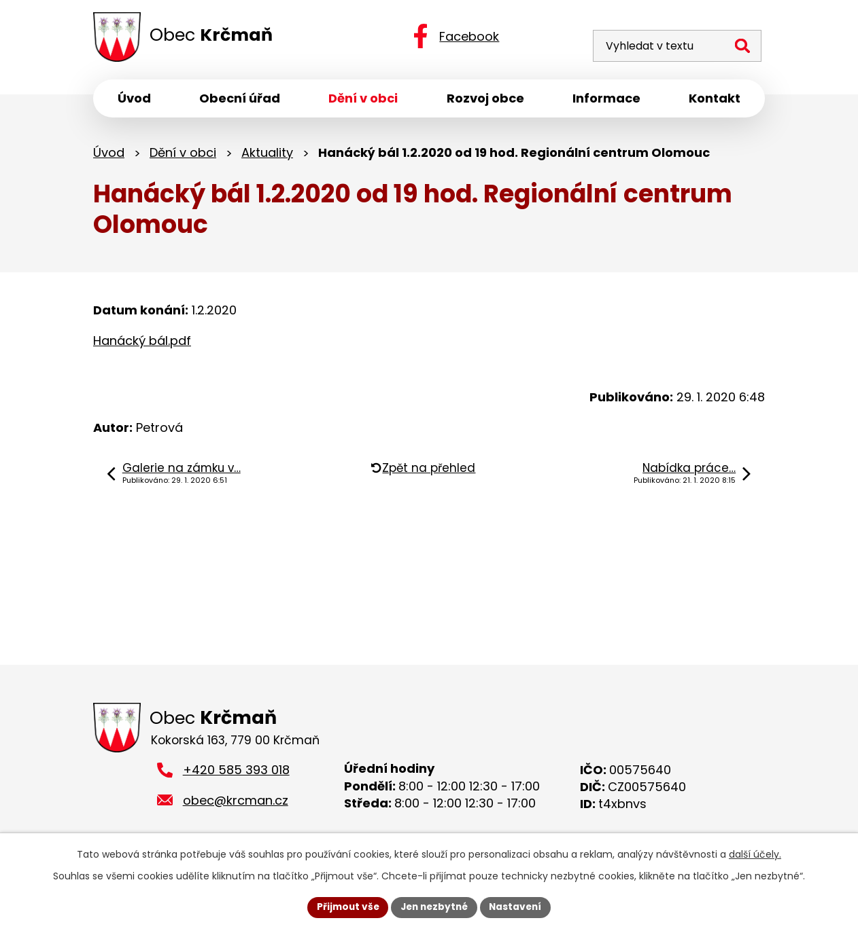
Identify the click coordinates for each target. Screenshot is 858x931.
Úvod (108, 154)
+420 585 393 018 (236, 773)
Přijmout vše (344, 906)
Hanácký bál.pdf (142, 342)
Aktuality (267, 154)
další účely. (755, 853)
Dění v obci (183, 154)
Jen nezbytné (434, 906)
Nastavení (519, 906)
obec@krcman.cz (235, 803)
